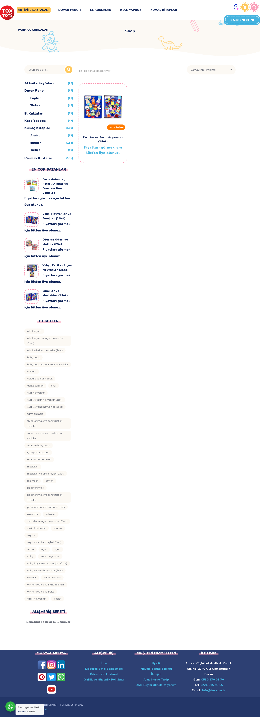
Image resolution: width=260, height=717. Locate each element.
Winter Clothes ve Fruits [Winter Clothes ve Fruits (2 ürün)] (40, 591)
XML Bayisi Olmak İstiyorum (156, 685)
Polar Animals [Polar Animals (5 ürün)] (35, 487)
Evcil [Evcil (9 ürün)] (53, 385)
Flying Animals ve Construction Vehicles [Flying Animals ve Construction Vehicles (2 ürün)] (44, 423)
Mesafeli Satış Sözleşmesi (104, 668)
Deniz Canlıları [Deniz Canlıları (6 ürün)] (35, 385)
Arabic (35, 136)
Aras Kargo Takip (156, 679)
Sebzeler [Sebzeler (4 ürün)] (51, 514)
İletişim (156, 674)
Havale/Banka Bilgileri (156, 668)
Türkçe (35, 105)
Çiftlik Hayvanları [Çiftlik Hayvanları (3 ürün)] (36, 598)
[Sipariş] (211, 69)
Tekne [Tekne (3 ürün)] (30, 549)
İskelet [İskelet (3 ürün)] (57, 598)
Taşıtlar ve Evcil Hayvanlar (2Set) (103, 139)
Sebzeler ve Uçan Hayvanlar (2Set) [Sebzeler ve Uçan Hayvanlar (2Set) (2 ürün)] (47, 521)
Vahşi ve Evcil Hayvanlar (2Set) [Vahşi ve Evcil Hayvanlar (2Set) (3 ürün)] (45, 570)
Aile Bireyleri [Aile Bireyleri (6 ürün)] (34, 331)
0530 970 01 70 (212, 679)
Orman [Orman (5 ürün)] (49, 480)
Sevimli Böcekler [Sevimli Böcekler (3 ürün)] (36, 528)
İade (104, 663)
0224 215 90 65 (211, 685)
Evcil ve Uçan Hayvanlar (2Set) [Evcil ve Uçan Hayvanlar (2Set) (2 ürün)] (44, 399)
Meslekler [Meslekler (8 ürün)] (32, 466)
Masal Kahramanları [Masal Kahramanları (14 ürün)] (39, 459)
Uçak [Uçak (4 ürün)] (44, 549)
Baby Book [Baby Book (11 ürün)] (33, 357)
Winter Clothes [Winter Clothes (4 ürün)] (52, 577)
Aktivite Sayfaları (39, 83)
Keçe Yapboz (35, 121)
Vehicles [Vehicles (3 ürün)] (31, 577)
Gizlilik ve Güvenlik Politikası (104, 679)
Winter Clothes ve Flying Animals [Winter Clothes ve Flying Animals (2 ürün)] (45, 584)
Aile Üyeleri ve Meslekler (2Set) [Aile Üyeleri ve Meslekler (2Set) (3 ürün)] (45, 350)
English (35, 98)
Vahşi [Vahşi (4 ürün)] (30, 556)
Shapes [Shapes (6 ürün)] (57, 528)
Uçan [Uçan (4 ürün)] (57, 549)
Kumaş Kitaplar (37, 128)
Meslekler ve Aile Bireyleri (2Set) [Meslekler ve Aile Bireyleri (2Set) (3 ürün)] (45, 473)
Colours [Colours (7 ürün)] (31, 371)
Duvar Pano (34, 90)
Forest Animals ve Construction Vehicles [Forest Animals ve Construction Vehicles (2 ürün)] (45, 436)
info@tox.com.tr (213, 690)
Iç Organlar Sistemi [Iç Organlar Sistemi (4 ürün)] (38, 452)
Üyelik (156, 663)
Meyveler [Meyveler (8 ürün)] (32, 480)
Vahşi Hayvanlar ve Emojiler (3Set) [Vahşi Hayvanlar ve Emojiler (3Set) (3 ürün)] (47, 563)
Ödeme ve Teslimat (104, 674)
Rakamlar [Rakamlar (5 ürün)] (32, 514)
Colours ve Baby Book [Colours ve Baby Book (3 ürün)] (40, 378)
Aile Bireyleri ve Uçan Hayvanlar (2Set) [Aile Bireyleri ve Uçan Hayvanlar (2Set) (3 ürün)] (45, 340)
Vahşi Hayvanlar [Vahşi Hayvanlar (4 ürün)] (50, 556)
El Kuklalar (33, 113)
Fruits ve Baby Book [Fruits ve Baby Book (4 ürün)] (38, 445)
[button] (242, 20)
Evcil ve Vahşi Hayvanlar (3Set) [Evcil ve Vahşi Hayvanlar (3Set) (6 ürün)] (45, 406)
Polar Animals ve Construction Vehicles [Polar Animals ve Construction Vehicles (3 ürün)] (44, 497)
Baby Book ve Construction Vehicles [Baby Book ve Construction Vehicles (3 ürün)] (47, 364)
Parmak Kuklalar (38, 158)
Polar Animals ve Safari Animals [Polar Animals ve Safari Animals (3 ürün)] (46, 507)
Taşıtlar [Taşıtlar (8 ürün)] (31, 535)
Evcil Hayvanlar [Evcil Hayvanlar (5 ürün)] (36, 392)
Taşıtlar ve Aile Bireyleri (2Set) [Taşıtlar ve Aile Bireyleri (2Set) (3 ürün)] (44, 542)
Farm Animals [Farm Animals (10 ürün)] (35, 413)
